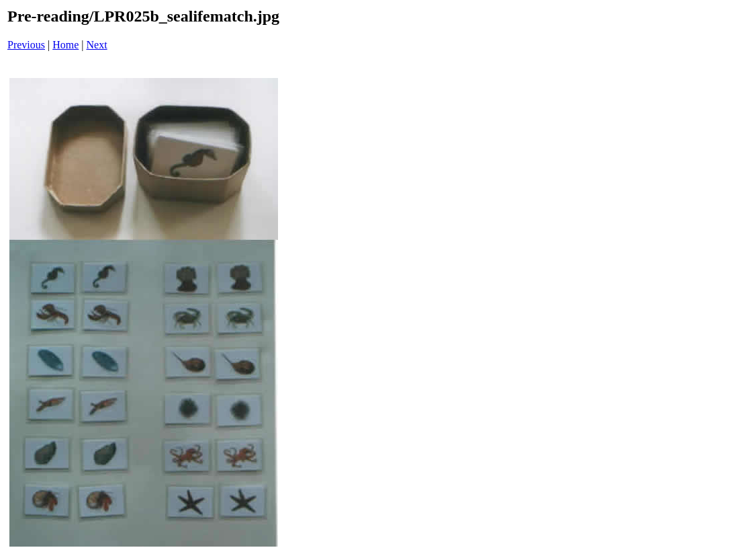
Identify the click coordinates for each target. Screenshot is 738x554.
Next (97, 44)
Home (65, 44)
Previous (26, 44)
